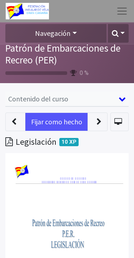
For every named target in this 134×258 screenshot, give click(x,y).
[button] (118, 33)
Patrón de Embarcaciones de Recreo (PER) (62, 54)
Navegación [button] (52, 33)
